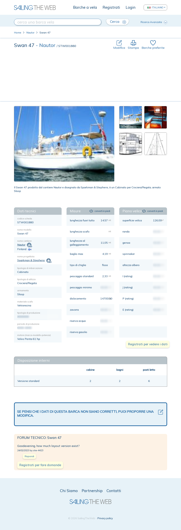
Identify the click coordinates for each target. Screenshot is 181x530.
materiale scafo (25, 301)
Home (17, 32)
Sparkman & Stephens (31, 260)
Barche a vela (85, 7)
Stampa (133, 45)
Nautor (30, 32)
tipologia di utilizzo (26, 279)
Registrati (111, 7)
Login (131, 7)
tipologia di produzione (28, 312)
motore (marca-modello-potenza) (34, 335)
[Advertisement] (90, 75)
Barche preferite (153, 45)
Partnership (92, 490)
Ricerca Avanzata (153, 22)
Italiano (155, 7)
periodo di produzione (28, 324)
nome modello (24, 229)
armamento (23, 290)
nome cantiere (24, 241)
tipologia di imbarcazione (29, 268)
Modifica (119, 45)
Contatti (114, 490)
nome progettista (25, 256)
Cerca (118, 21)
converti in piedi (100, 211)
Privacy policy (105, 518)
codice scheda (24, 218)
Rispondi (29, 456)
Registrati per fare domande (40, 465)
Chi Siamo (69, 490)
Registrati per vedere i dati (147, 344)
